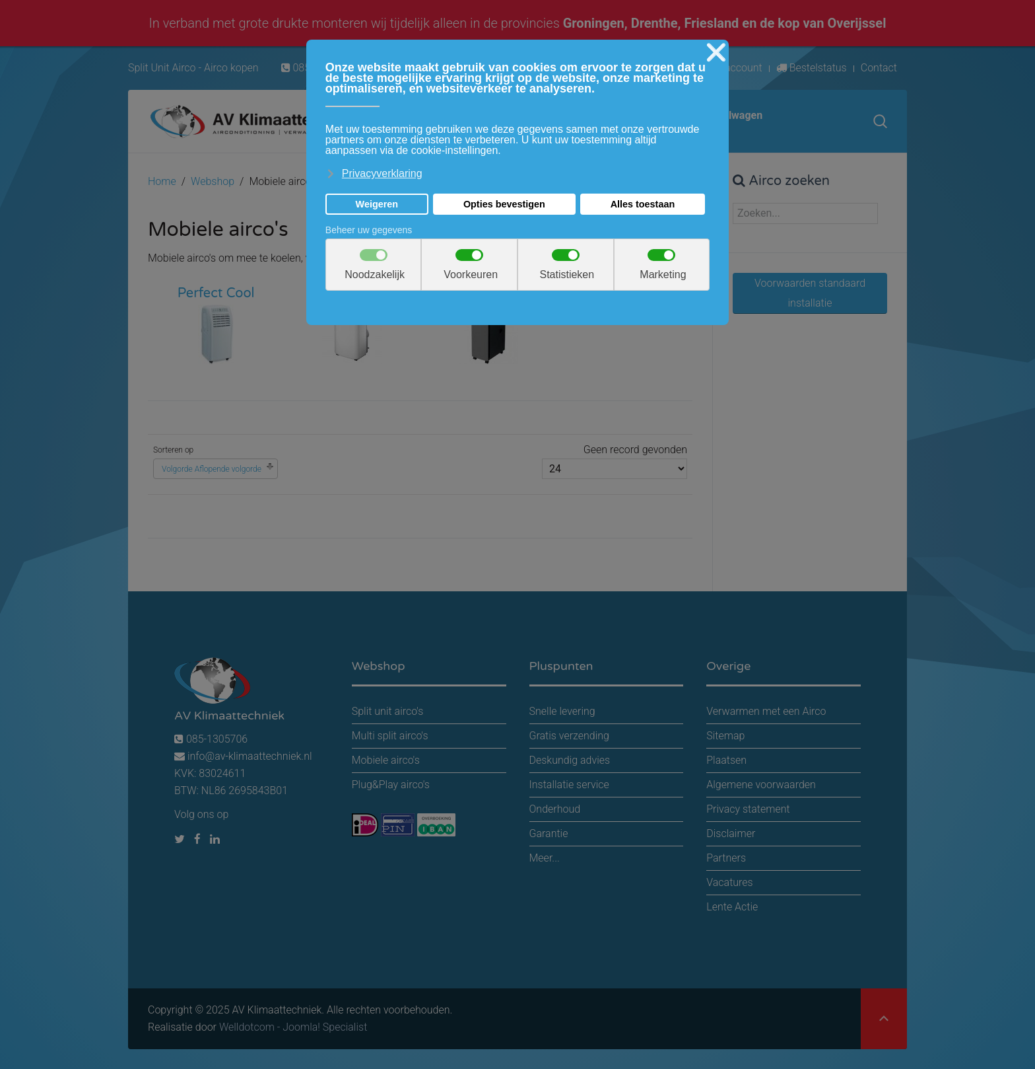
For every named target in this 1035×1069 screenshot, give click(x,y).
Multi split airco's (390, 735)
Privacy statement (747, 809)
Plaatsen (726, 760)
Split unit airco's (388, 711)
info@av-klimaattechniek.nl (249, 756)
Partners (726, 858)
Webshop (212, 181)
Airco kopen (231, 67)
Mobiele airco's (386, 760)
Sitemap (725, 735)
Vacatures (729, 882)
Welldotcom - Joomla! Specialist (293, 1027)
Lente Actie (732, 907)
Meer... (544, 858)
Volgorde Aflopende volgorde (211, 469)
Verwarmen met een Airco (766, 711)
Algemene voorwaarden (761, 784)
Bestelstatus (811, 67)
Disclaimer (730, 833)
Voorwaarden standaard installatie (809, 293)
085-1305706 (211, 739)
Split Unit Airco (162, 67)
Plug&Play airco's (391, 784)
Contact (879, 67)
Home (162, 181)
